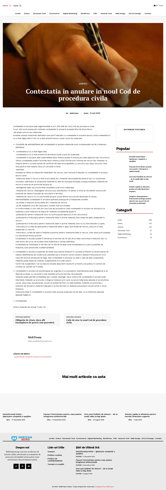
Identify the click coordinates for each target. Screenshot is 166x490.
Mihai (8, 420)
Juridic (83, 84)
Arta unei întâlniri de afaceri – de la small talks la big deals (140, 179)
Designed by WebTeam (104, 487)
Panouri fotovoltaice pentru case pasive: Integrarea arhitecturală (140, 169)
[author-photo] (4, 419)
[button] (17, 5)
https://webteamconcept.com (40, 341)
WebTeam (74, 113)
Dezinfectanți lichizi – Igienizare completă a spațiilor (138, 158)
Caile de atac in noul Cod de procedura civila (86, 321)
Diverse (79, 456)
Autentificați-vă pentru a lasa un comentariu (32, 357)
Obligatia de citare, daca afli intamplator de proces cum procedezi (34, 321)
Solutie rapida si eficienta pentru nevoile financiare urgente (139, 189)
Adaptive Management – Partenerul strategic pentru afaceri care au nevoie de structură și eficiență (140, 199)
